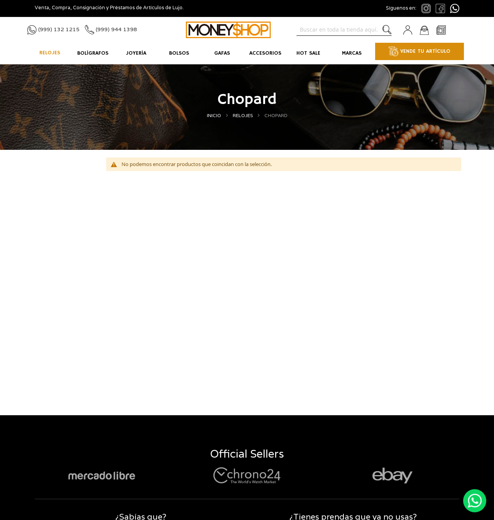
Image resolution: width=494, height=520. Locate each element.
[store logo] (228, 30)
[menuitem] (49, 53)
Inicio (214, 115)
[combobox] (344, 29)
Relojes (243, 115)
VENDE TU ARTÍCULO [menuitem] (419, 51)
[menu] (247, 53)
